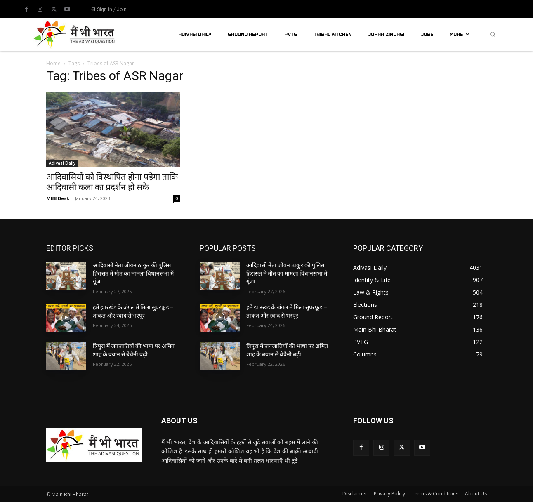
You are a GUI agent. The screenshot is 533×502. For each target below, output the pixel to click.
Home (53, 63)
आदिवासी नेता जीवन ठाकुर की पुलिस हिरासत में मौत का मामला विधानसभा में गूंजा (133, 273)
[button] (493, 34)
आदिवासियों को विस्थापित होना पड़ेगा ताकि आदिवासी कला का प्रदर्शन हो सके (112, 182)
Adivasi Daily (62, 163)
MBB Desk (57, 198)
